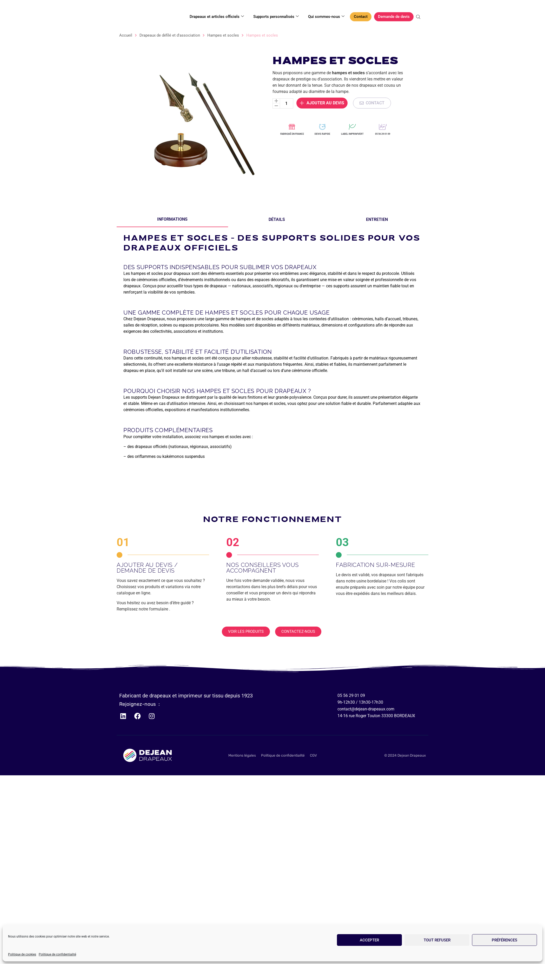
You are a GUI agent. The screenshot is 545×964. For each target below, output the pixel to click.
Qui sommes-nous (326, 16)
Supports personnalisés (276, 16)
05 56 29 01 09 (382, 134)
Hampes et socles (223, 35)
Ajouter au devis (322, 92)
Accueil (125, 35)
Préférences (504, 940)
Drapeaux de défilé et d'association (169, 35)
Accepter (369, 940)
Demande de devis (394, 16)
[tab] (172, 219)
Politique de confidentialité (57, 954)
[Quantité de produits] (286, 93)
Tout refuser (437, 940)
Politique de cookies (22, 954)
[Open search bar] (418, 17)
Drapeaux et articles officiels (217, 16)
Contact (361, 16)
